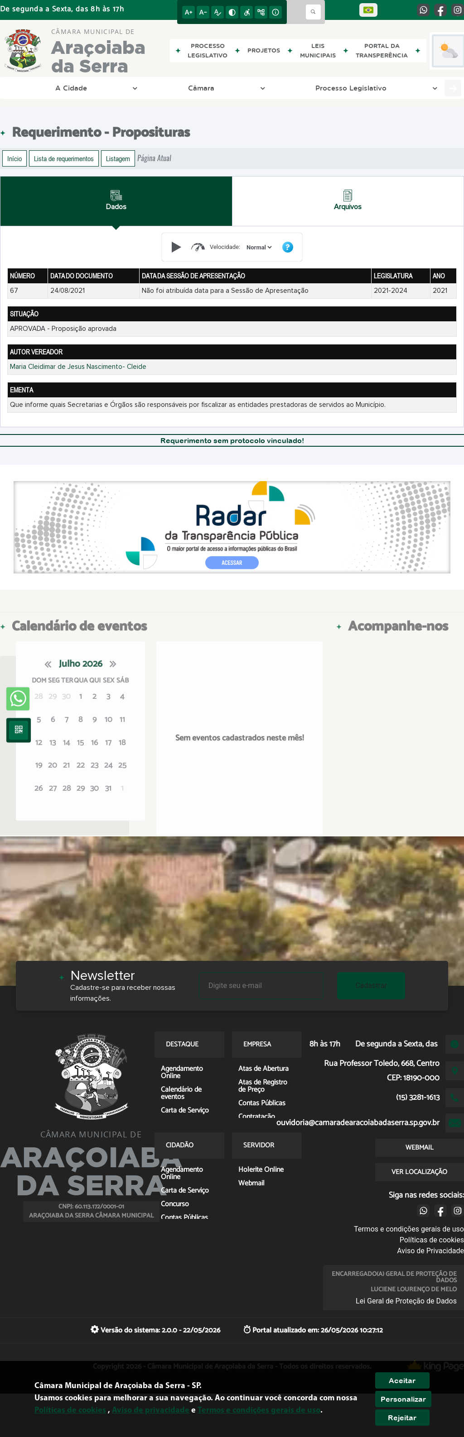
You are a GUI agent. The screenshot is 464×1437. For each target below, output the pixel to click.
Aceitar (402, 1380)
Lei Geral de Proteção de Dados (406, 1301)
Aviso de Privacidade (430, 1250)
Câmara (74, 87)
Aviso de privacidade (150, 1410)
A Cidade (30, 87)
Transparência (211, 87)
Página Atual (154, 158)
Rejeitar (402, 1417)
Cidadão (418, 87)
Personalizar (403, 1399)
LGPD (257, 87)
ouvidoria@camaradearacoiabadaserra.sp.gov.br (358, 1123)
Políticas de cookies (432, 1240)
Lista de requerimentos (64, 158)
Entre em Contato (314, 87)
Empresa (374, 87)
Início (14, 158)
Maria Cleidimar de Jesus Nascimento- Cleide (78, 366)
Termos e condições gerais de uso (409, 1229)
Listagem (118, 158)
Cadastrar (371, 985)
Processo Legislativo (137, 87)
